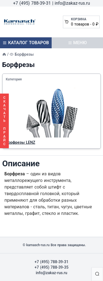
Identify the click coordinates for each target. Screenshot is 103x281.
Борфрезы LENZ (20, 142)
